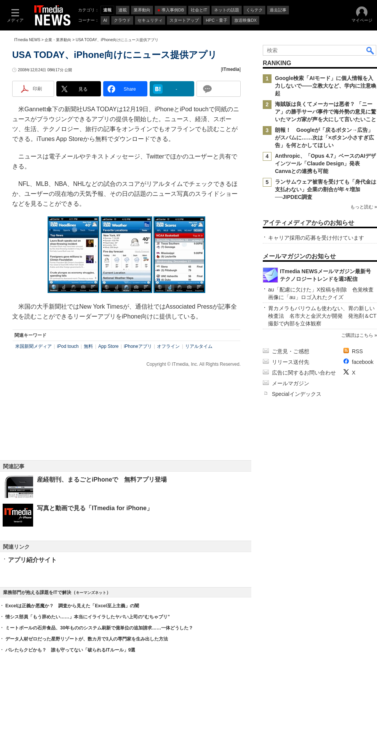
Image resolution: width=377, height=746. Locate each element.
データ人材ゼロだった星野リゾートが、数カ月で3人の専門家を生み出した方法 (86, 639)
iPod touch (68, 346)
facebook (363, 362)
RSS (357, 351)
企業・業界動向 (58, 40)
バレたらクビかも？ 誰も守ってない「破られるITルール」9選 (70, 650)
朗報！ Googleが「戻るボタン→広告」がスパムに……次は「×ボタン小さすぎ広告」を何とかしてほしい (324, 137)
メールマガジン (290, 383)
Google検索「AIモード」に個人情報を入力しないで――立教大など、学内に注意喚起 (325, 85)
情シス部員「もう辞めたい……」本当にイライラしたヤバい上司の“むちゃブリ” (87, 617)
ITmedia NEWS (27, 40)
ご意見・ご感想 (290, 351)
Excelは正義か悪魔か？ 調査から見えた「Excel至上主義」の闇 (72, 605)
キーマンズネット (91, 593)
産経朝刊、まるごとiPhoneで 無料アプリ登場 (102, 479)
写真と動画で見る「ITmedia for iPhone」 (95, 508)
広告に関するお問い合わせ (304, 373)
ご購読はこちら (357, 335)
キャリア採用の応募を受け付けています (316, 238)
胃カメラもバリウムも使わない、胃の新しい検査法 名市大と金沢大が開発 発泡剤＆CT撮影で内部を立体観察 (322, 316)
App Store (108, 346)
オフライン (168, 346)
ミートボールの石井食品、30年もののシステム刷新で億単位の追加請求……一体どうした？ (99, 628)
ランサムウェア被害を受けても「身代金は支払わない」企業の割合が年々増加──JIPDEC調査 (325, 189)
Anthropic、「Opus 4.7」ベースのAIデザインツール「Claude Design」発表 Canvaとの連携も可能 (325, 163)
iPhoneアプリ (138, 346)
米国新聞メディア (33, 346)
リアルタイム (198, 346)
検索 (370, 50)
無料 (88, 346)
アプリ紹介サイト (32, 560)
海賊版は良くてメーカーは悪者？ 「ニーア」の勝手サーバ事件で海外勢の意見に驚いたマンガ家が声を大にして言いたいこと (325, 111)
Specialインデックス (296, 394)
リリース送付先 (290, 362)
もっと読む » (363, 207)
